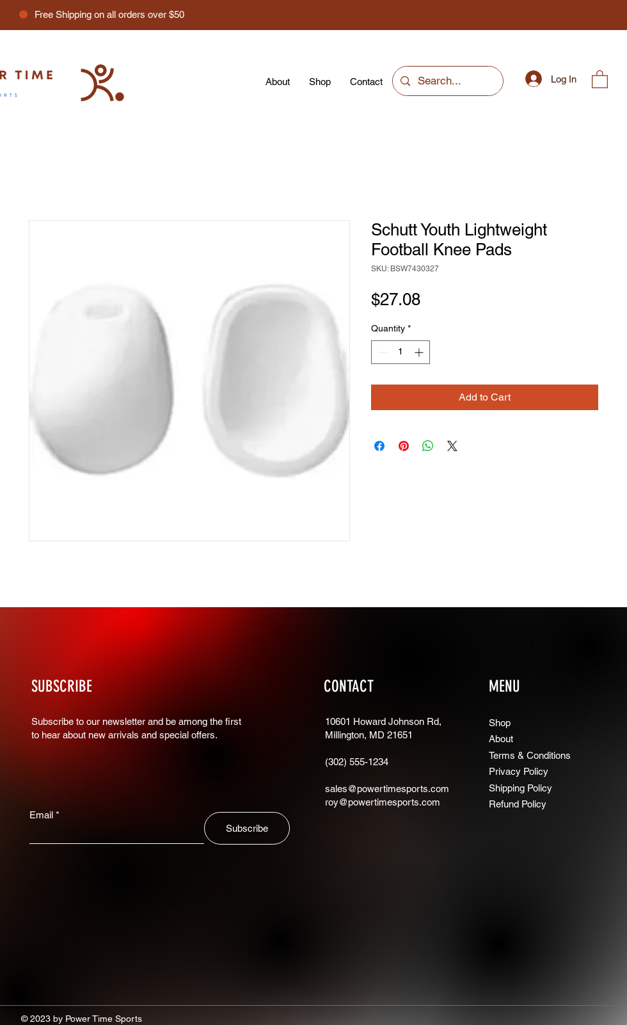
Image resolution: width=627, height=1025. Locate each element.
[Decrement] (381, 352)
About (502, 738)
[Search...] (447, 81)
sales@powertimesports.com (387, 788)
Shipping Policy (520, 788)
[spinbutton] (400, 352)
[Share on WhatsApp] (428, 446)
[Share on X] (452, 446)
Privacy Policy (518, 771)
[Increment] (420, 352)
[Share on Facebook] (379, 446)
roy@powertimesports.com (382, 802)
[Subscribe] (247, 828)
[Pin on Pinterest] (403, 446)
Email (41, 815)
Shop (500, 722)
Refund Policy (517, 804)
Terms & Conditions (530, 755)
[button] (600, 78)
